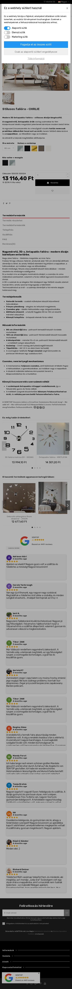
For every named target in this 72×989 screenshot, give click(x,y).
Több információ (36, 58)
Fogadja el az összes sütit (36, 44)
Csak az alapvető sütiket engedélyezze (36, 51)
